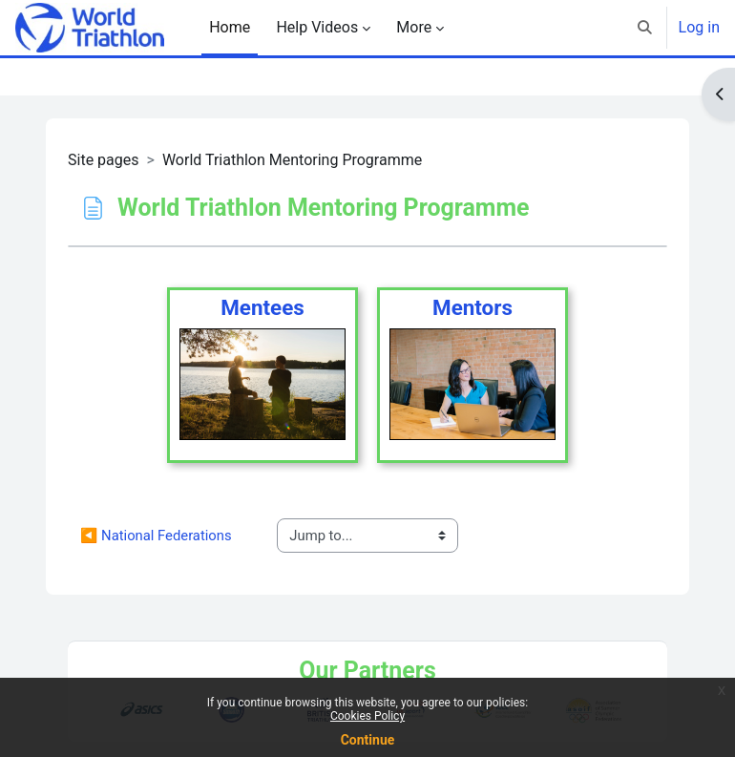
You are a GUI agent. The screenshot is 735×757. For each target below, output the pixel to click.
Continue (368, 739)
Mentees (262, 307)
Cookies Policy (367, 716)
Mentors (472, 307)
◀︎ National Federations (156, 535)
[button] (644, 27)
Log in (699, 27)
